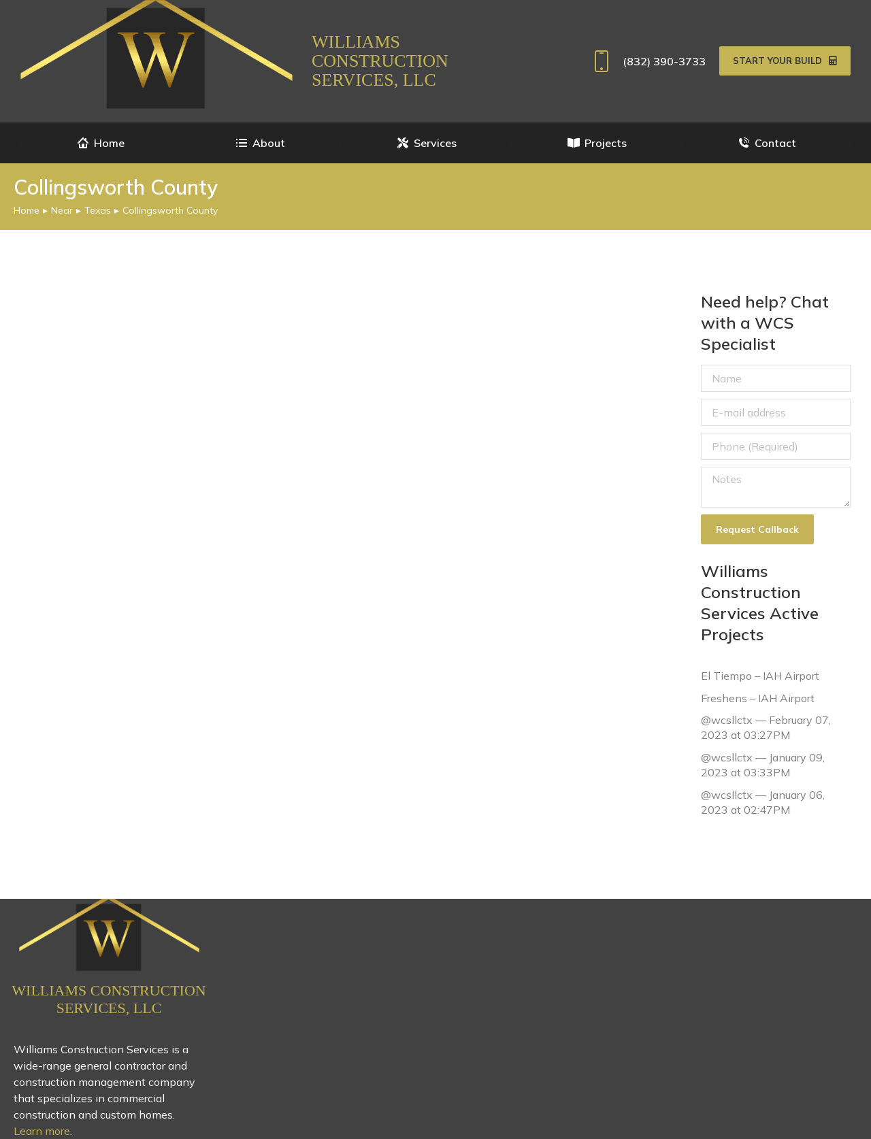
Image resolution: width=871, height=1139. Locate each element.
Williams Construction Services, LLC (380, 61)
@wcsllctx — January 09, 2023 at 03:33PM (763, 764)
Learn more (42, 1131)
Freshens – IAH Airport (758, 697)
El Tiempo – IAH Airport (760, 675)
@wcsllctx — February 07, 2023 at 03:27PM (766, 727)
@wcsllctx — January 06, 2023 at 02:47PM (763, 801)
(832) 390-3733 (647, 61)
